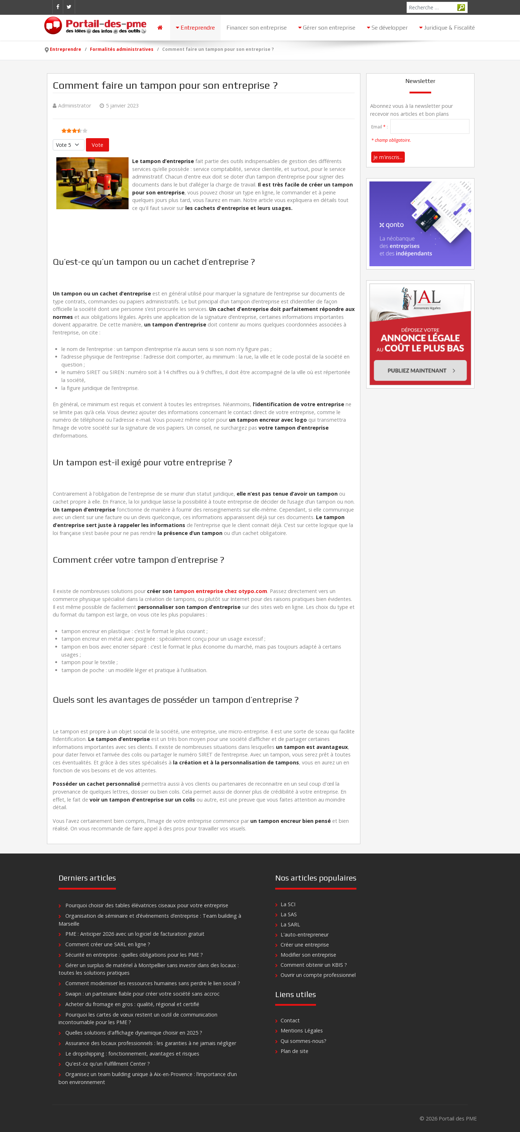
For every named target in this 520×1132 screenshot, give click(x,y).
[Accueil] (161, 27)
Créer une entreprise (305, 944)
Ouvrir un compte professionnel (318, 974)
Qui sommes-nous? (303, 1040)
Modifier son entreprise (308, 954)
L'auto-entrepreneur (305, 934)
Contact (290, 1020)
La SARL (290, 924)
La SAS (289, 914)
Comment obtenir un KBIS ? (314, 964)
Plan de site (294, 1051)
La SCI (288, 904)
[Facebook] (57, 7)
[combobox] (437, 7)
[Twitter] (69, 7)
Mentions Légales (302, 1030)
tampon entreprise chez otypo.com (220, 591)
